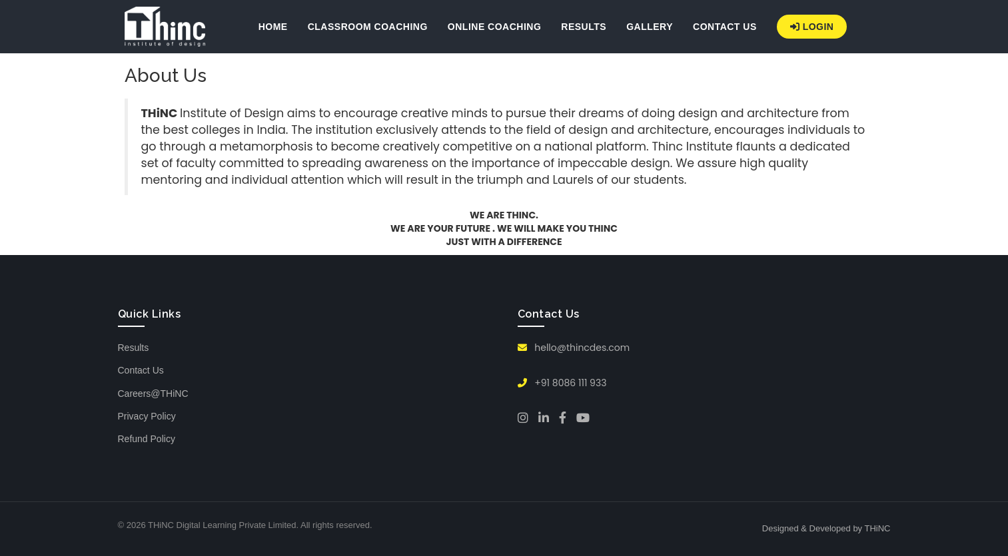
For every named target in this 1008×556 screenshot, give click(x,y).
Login (812, 26)
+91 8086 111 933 (562, 383)
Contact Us (141, 370)
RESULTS (583, 26)
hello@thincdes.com (574, 347)
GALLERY (649, 26)
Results (133, 347)
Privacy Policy (147, 416)
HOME (273, 26)
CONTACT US (725, 26)
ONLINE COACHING (495, 26)
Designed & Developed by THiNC (826, 528)
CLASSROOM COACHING (368, 26)
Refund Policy (146, 438)
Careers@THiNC (153, 393)
